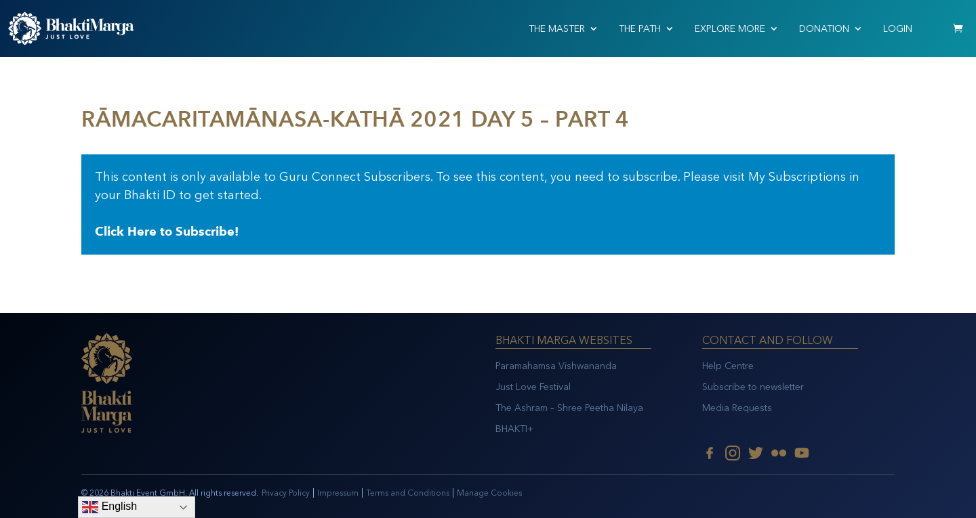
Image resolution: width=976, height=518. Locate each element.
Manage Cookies (489, 493)
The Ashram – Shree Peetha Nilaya (569, 408)
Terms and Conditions (407, 493)
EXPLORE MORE (730, 29)
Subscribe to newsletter (753, 387)
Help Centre (728, 366)
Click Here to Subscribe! (167, 231)
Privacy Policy (286, 493)
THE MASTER (557, 29)
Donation (824, 29)
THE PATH (640, 29)
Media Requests (737, 408)
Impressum (338, 493)
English (109, 507)
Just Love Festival (533, 387)
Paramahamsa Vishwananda (556, 366)
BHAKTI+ (514, 429)
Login (897, 29)
